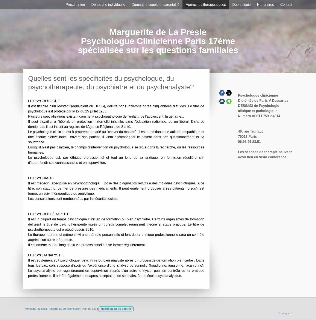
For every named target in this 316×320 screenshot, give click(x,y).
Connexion (284, 313)
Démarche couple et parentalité (155, 4)
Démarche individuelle (108, 4)
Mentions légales (35, 308)
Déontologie (241, 4)
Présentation (75, 4)
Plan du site (89, 308)
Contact (286, 4)
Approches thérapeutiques (206, 4)
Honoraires (265, 4)
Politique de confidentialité (64, 308)
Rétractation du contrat (116, 308)
